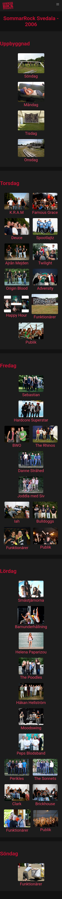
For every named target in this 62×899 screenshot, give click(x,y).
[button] (57, 4)
